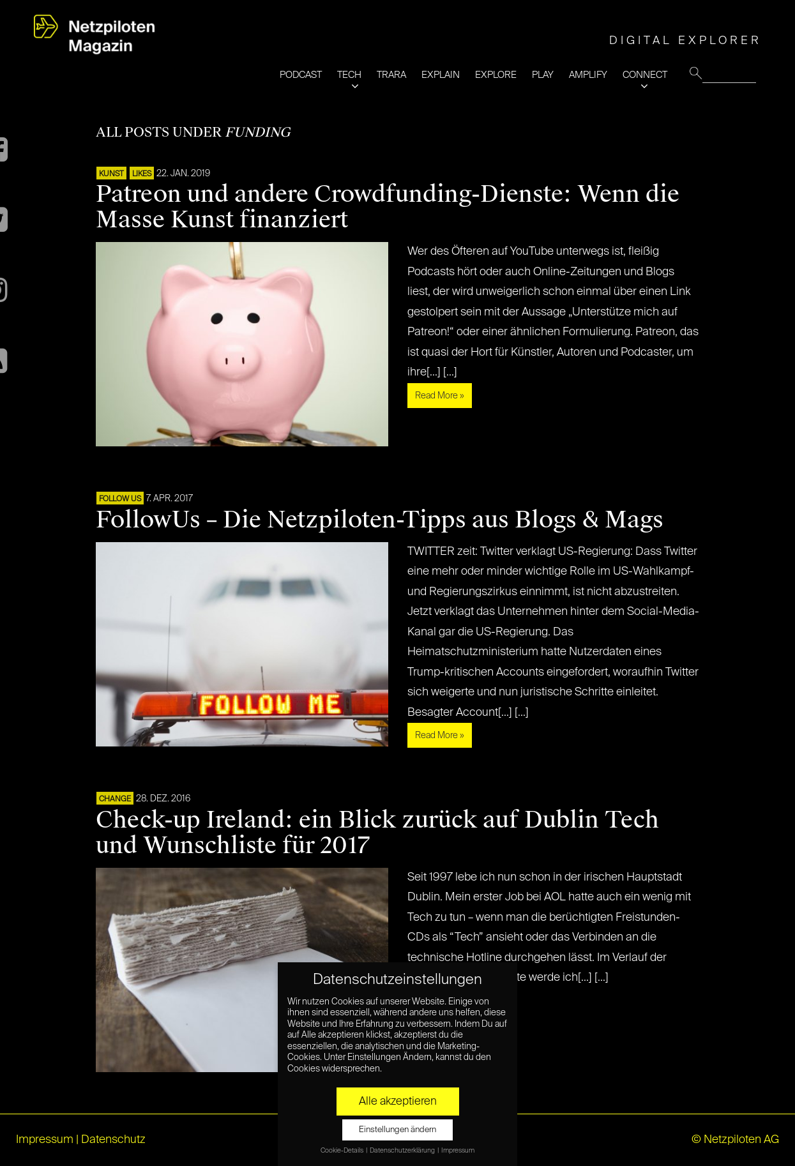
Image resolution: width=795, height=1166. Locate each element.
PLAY (543, 75)
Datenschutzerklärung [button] (403, 1150)
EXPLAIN (440, 75)
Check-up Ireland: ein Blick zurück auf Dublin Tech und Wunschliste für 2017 (377, 832)
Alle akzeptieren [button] (398, 1101)
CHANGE (115, 799)
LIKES (141, 174)
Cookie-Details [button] (343, 1150)
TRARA (391, 75)
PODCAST (301, 75)
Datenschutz (113, 1140)
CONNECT (645, 75)
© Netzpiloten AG (735, 1140)
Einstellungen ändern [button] (397, 1130)
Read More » (439, 395)
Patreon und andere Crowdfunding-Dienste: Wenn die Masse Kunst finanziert (387, 206)
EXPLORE (496, 75)
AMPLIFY (588, 75)
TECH (349, 75)
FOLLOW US (120, 499)
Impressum (44, 1140)
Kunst (111, 174)
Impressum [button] (457, 1150)
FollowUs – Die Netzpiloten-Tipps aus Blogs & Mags (379, 519)
